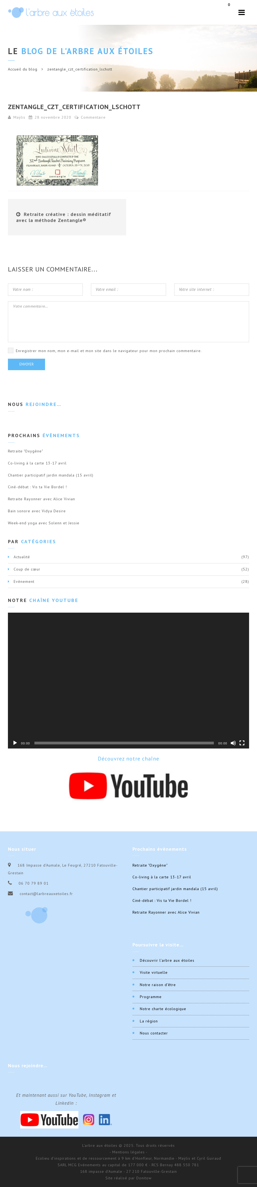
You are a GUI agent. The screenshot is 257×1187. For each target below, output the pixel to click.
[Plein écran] (242, 743)
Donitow (144, 1178)
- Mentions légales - (128, 1152)
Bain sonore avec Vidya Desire (37, 510)
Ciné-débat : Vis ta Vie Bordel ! (37, 486)
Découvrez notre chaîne (128, 758)
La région (149, 1021)
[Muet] (233, 743)
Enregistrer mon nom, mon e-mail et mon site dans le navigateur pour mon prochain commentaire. (109, 350)
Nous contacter (154, 1033)
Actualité (22, 556)
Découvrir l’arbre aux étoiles (167, 960)
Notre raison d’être (158, 984)
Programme (151, 996)
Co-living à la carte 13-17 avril (37, 463)
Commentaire (90, 117)
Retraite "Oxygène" (25, 451)
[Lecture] (15, 743)
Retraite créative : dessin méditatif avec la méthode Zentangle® (63, 217)
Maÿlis (19, 117)
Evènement (24, 581)
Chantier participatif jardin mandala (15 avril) (50, 475)
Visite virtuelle (154, 972)
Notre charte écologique (163, 1008)
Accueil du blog (22, 69)
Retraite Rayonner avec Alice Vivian (41, 498)
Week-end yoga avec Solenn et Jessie (43, 523)
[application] (128, 681)
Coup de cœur (27, 569)
